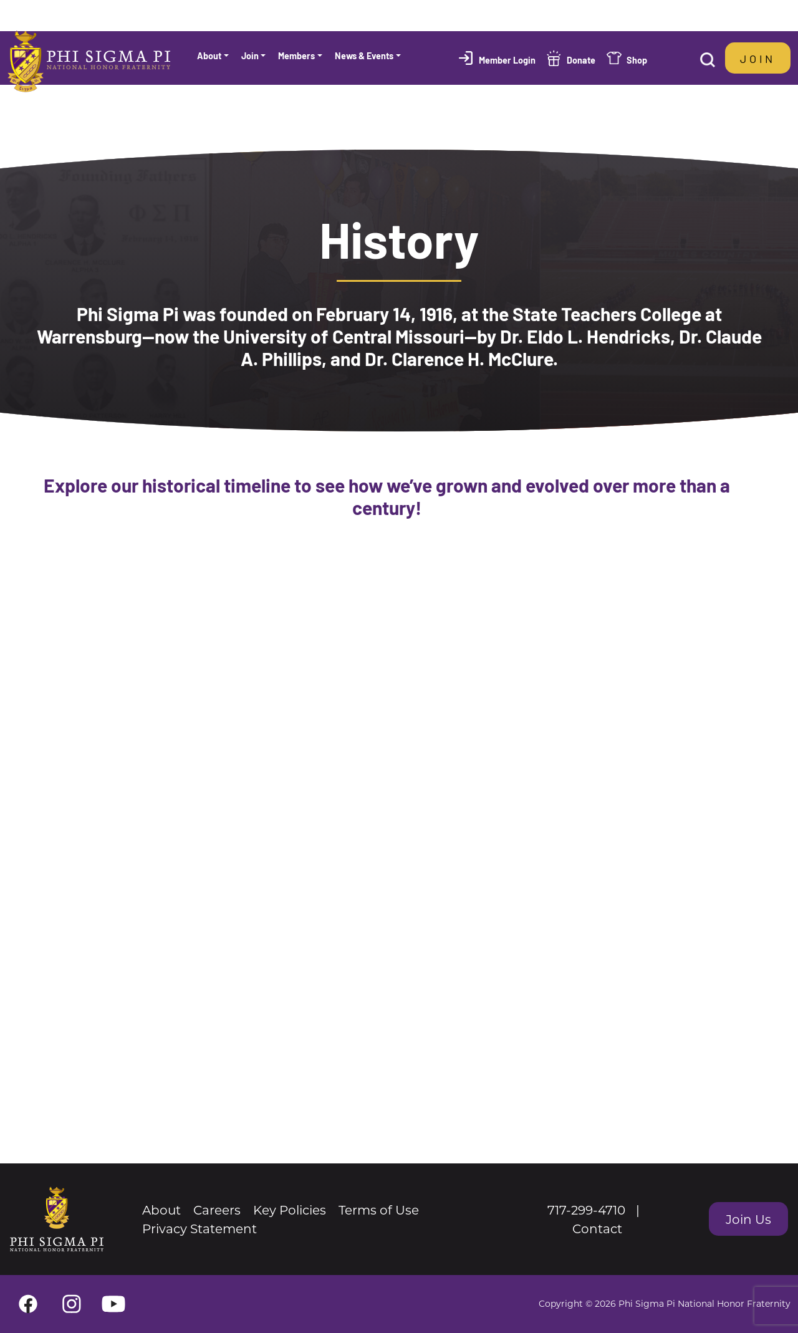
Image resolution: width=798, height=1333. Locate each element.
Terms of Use (379, 1209)
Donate (581, 59)
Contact (597, 1228)
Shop (637, 59)
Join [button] (250, 55)
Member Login (507, 59)
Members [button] (296, 55)
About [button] (209, 55)
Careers (217, 1209)
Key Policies (289, 1209)
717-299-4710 (586, 1209)
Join (758, 58)
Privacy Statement (199, 1228)
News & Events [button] (364, 55)
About (161, 1209)
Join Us (748, 1219)
